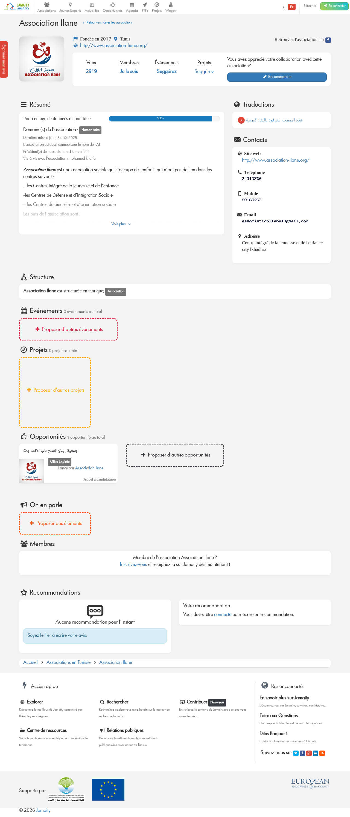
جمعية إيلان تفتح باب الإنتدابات (50, 451)
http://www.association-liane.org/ (109, 46)
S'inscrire (310, 6)
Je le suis (129, 72)
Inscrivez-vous (133, 565)
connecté (222, 615)
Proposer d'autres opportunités (175, 455)
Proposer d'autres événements (68, 330)
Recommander (277, 77)
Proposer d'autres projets (55, 390)
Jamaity (43, 811)
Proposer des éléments (55, 524)
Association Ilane (89, 468)
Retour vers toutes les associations (107, 23)
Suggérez (167, 72)
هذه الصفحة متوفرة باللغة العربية (270, 120)
